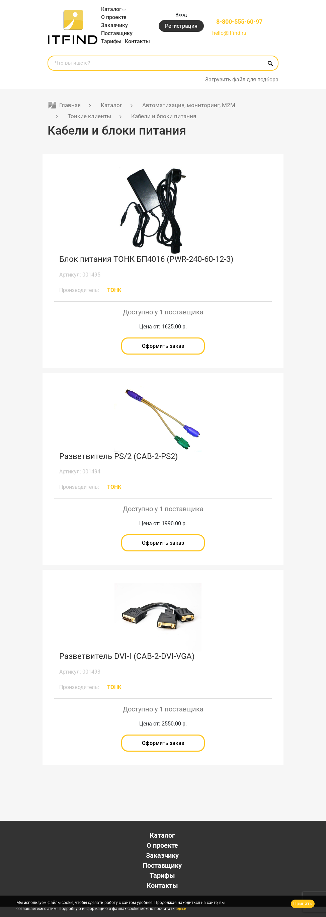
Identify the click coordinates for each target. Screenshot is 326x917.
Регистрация (179, 30)
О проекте (114, 17)
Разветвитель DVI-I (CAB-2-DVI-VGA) (126, 666)
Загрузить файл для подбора (241, 87)
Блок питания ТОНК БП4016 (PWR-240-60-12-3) (146, 267)
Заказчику (114, 25)
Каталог (111, 9)
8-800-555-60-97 (239, 25)
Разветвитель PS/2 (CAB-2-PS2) (118, 465)
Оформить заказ (163, 355)
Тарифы (111, 41)
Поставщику (117, 33)
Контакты (113, 49)
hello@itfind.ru (228, 37)
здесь (181, 908)
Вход (179, 18)
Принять (302, 903)
